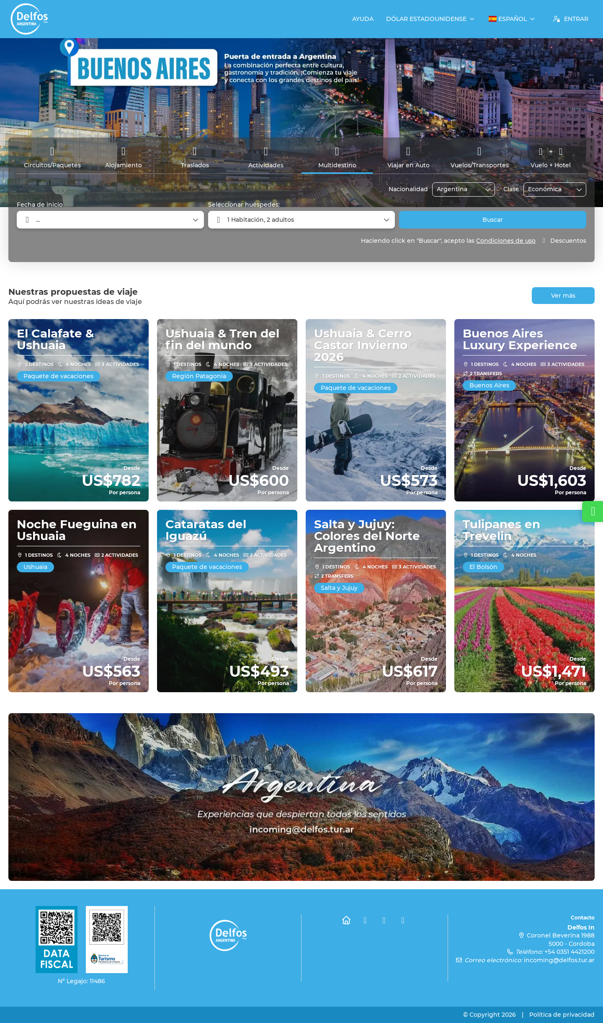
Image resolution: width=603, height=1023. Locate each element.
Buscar (492, 219)
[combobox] (458, 189)
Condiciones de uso (506, 240)
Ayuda (363, 19)
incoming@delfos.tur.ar (559, 960)
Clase (511, 189)
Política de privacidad (562, 1014)
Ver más (563, 295)
